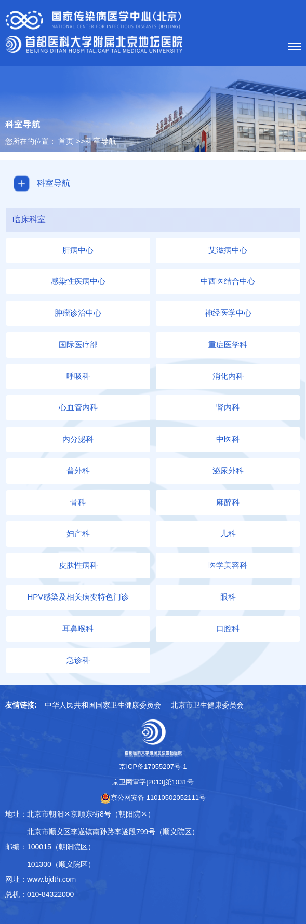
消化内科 (228, 376)
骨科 (78, 502)
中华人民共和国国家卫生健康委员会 (103, 705)
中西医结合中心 (228, 281)
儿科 (228, 533)
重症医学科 (227, 344)
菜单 (292, 48)
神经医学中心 (228, 312)
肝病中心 (78, 250)
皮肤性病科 (78, 565)
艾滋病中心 (227, 250)
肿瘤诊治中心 (78, 312)
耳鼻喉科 (78, 628)
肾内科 (228, 407)
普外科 (78, 470)
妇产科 (78, 533)
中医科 (228, 438)
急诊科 (78, 660)
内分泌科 (78, 438)
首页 (66, 141)
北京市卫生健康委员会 (207, 705)
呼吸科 (78, 376)
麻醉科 (228, 502)
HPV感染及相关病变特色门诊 (78, 596)
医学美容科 (227, 565)
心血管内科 (78, 407)
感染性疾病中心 (78, 281)
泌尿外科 (228, 470)
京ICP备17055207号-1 (153, 766)
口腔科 (228, 628)
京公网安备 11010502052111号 (153, 797)
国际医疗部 (78, 344)
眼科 (228, 596)
